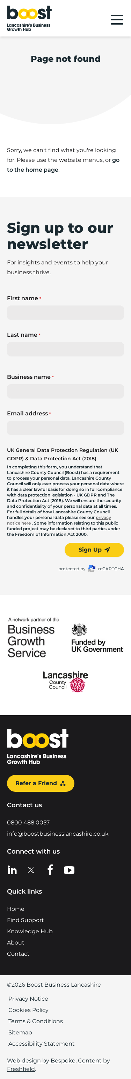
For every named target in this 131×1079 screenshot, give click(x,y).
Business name (30, 377)
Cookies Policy (28, 1010)
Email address (29, 413)
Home (15, 909)
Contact (18, 953)
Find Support (25, 920)
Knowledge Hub (30, 931)
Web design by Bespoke (41, 1060)
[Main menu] (117, 19)
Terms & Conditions (35, 1021)
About (15, 942)
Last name (24, 334)
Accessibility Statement (41, 1043)
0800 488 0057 (28, 822)
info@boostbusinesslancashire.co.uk (58, 833)
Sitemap (20, 1032)
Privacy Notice (28, 998)
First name (24, 298)
